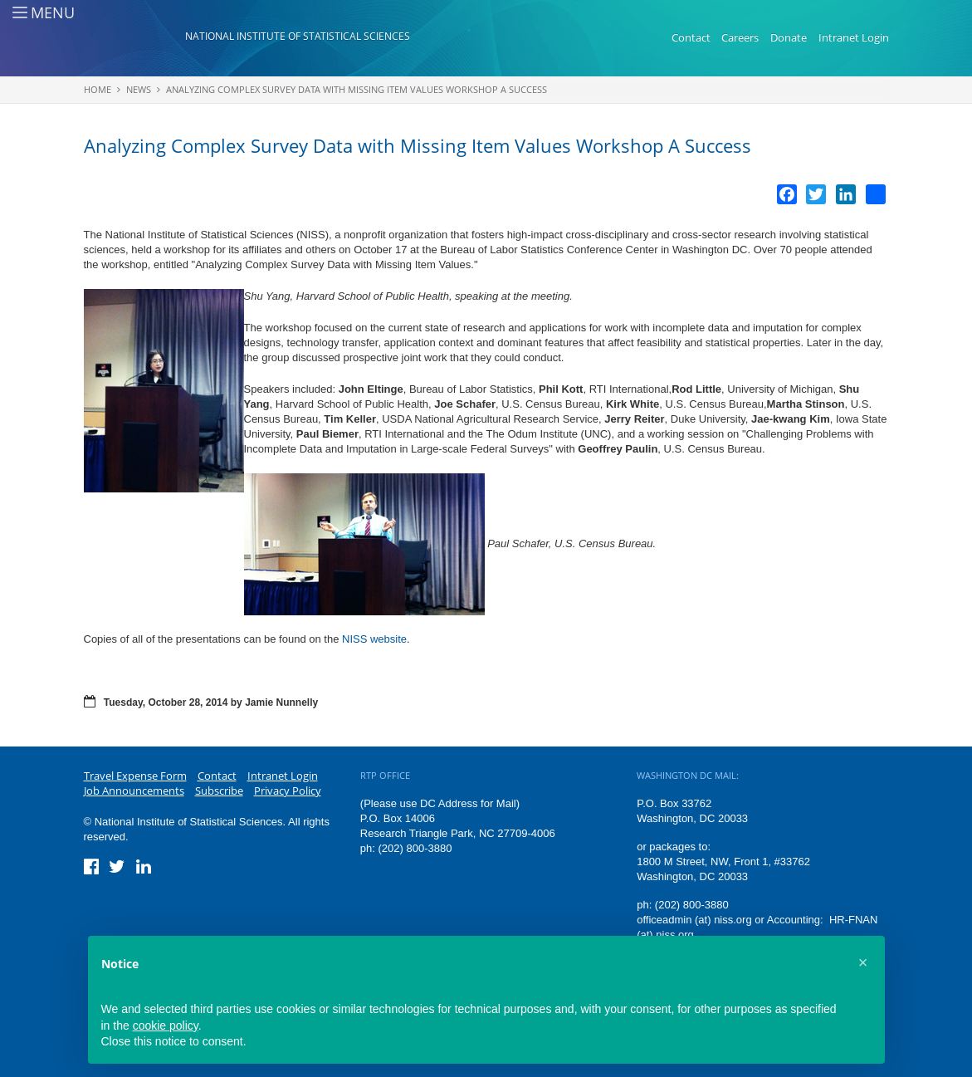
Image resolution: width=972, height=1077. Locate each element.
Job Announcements (134, 790)
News (138, 89)
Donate (788, 37)
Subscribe (219, 790)
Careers (740, 37)
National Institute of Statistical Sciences (297, 36)
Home (97, 89)
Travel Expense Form (135, 775)
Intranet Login (853, 37)
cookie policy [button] (165, 1025)
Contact (691, 37)
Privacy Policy (287, 790)
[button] (863, 962)
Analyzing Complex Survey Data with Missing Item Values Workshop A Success (356, 89)
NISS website (374, 639)
